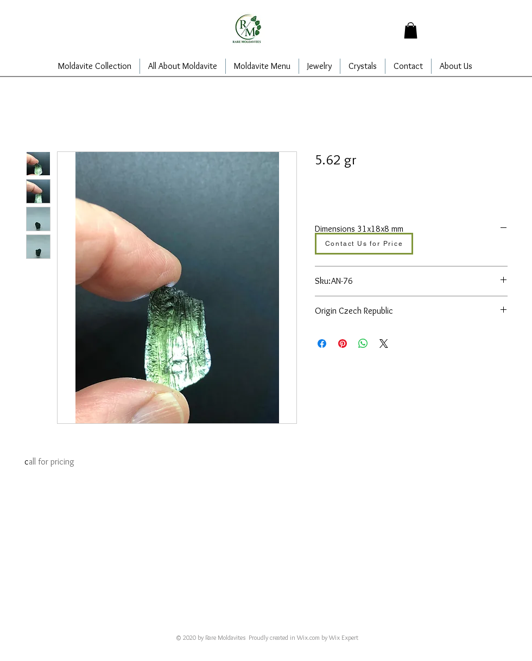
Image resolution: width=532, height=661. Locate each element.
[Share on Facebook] (321, 343)
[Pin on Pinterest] (342, 343)
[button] (410, 30)
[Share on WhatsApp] (363, 343)
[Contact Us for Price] (364, 244)
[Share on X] (383, 343)
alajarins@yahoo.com (247, 622)
